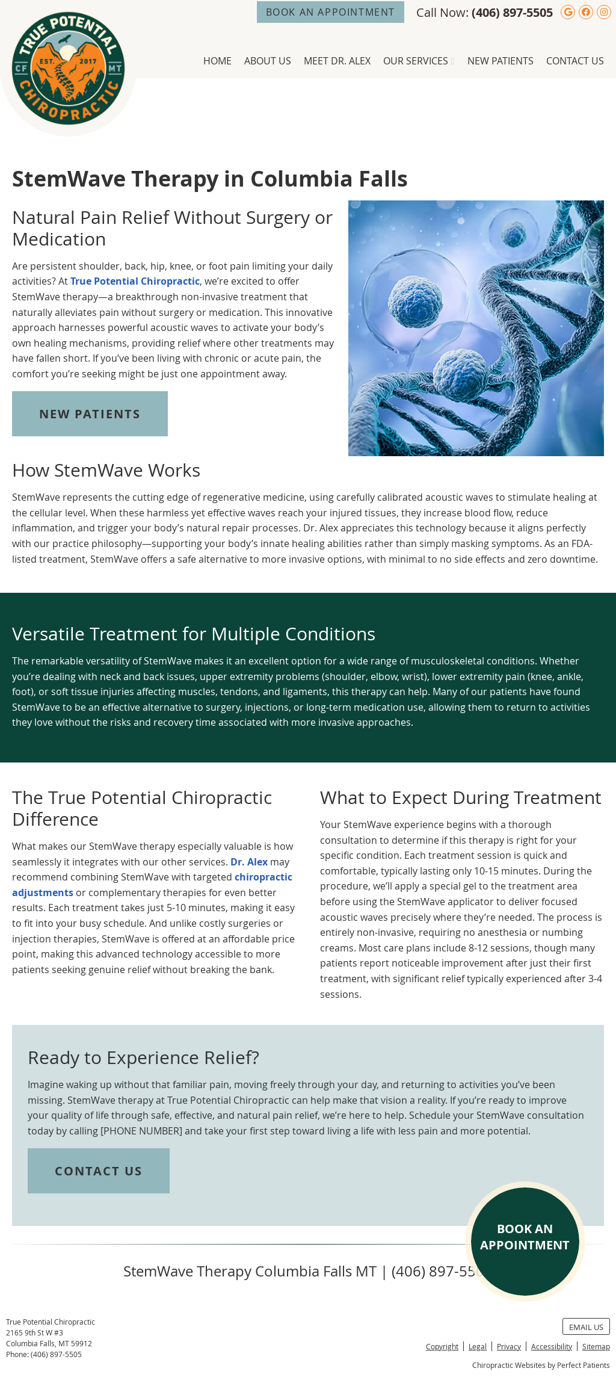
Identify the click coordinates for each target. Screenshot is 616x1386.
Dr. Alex (249, 861)
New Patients (500, 60)
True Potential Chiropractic (135, 281)
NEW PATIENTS (90, 414)
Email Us (586, 1327)
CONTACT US (99, 1171)
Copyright (442, 1346)
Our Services (415, 60)
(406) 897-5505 (512, 12)
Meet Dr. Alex (337, 60)
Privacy (509, 1346)
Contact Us (575, 60)
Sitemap (596, 1346)
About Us (267, 60)
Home (217, 60)
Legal (478, 1346)
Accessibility (551, 1346)
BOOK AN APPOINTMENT (330, 12)
